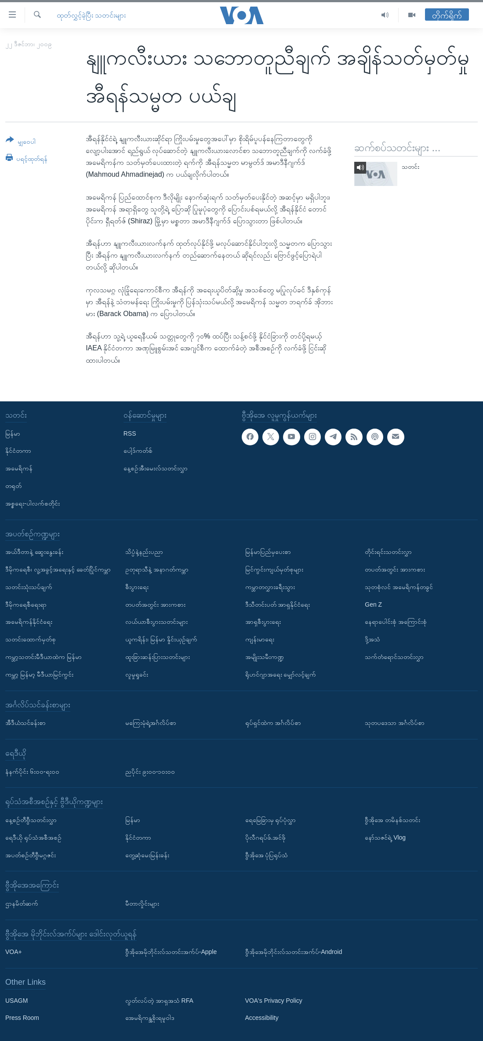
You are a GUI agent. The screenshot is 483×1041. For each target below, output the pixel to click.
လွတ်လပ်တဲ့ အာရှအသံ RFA (159, 1000)
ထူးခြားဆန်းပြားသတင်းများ (157, 656)
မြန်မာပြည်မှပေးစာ (268, 551)
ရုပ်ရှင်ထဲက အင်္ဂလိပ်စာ (273, 722)
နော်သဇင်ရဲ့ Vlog (385, 837)
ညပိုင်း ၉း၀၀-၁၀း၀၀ (150, 771)
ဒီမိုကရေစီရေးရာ (26, 604)
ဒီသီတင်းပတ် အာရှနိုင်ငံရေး (277, 604)
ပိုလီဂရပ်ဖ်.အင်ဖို (265, 837)
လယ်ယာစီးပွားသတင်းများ (156, 621)
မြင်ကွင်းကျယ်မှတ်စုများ (274, 569)
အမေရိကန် (19, 468)
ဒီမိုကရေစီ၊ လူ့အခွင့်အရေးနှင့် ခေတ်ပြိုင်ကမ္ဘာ (58, 569)
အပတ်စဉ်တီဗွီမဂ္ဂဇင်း (30, 854)
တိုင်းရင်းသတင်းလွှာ (388, 551)
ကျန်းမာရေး (259, 639)
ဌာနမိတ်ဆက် (21, 903)
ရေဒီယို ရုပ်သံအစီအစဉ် (33, 837)
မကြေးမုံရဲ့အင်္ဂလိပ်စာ (150, 722)
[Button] (21, 142)
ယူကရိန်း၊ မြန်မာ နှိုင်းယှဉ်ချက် (161, 639)
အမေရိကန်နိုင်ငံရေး (28, 621)
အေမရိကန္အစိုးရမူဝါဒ (149, 1017)
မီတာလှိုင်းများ (142, 903)
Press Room (22, 1017)
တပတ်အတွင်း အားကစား (155, 604)
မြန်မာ (12, 433)
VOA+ (13, 951)
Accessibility (262, 1017)
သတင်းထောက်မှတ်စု (30, 639)
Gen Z (373, 604)
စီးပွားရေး (137, 586)
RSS (129, 433)
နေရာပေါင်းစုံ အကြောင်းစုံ (396, 621)
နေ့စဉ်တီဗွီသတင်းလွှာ (31, 819)
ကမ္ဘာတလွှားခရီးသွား (270, 586)
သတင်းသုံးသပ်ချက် (28, 586)
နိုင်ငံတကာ (18, 450)
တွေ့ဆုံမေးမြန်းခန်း (147, 854)
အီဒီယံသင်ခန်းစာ (25, 722)
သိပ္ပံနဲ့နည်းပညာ (144, 551)
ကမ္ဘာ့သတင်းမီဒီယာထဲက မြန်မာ (43, 656)
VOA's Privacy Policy (273, 1000)
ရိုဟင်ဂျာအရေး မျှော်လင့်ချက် (280, 674)
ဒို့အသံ (372, 639)
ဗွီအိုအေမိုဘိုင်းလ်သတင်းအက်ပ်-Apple (171, 951)
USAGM (16, 1000)
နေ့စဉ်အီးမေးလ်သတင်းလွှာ (155, 468)
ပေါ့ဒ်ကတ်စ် (138, 450)
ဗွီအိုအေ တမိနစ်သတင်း (392, 819)
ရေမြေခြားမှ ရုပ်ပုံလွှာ (270, 819)
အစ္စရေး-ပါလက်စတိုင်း (32, 503)
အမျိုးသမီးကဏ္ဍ (264, 656)
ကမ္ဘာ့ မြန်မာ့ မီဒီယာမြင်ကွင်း (39, 674)
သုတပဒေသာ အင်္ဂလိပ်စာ (395, 722)
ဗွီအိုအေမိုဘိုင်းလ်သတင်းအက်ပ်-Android (293, 951)
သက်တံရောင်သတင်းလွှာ (394, 656)
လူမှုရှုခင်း (136, 674)
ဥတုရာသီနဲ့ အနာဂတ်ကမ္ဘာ (157, 569)
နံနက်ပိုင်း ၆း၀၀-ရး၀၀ (32, 771)
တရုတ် (13, 485)
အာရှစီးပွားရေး (263, 621)
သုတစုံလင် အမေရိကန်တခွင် (399, 586)
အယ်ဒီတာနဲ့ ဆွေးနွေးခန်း (34, 551)
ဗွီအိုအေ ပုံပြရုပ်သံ (266, 854)
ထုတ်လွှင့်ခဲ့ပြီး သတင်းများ (91, 15)
